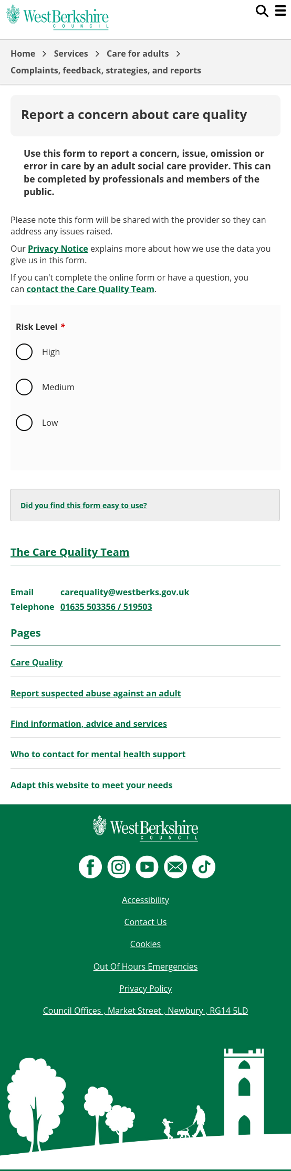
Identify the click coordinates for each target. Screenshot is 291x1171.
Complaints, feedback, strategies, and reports (106, 70)
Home (23, 53)
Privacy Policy (145, 988)
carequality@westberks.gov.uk (124, 592)
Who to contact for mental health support (98, 754)
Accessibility (145, 900)
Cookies (145, 944)
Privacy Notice (58, 248)
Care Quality (37, 662)
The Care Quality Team (70, 552)
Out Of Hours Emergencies (145, 966)
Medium (58, 387)
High (51, 352)
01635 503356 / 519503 (106, 607)
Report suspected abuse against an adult (96, 693)
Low (50, 422)
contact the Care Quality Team (90, 289)
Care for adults (138, 53)
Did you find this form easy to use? (83, 505)
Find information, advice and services (89, 723)
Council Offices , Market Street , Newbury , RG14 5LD (145, 1010)
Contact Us (145, 922)
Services (71, 53)
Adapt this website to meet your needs (91, 785)
